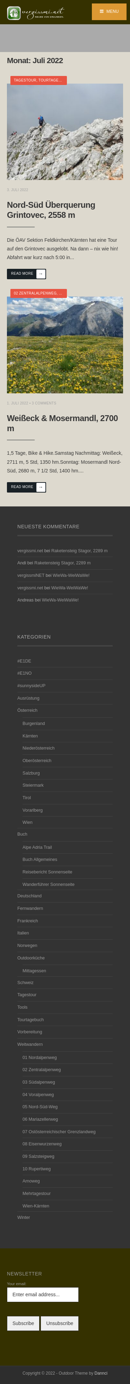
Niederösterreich (38, 748)
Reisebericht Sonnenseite (47, 872)
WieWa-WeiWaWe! (71, 575)
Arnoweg (31, 1181)
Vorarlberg (33, 810)
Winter (23, 1217)
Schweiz (25, 982)
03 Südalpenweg (39, 1082)
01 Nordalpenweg (40, 1057)
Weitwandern (30, 1044)
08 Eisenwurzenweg (42, 1144)
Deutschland (29, 896)
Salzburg (31, 773)
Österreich (27, 710)
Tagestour (25, 80)
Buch (22, 834)
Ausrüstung (28, 698)
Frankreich (27, 921)
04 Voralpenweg (38, 1094)
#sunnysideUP (31, 685)
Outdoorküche (31, 958)
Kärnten (30, 736)
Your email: (16, 1284)
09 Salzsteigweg (38, 1156)
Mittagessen (34, 970)
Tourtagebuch (53, 80)
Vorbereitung (29, 1032)
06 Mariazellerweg (40, 1119)
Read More (28, 274)
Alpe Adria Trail (37, 847)
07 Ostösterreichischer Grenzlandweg (59, 1131)
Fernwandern (30, 908)
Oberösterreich (37, 760)
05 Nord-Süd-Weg (40, 1106)
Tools (22, 1007)
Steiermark (33, 785)
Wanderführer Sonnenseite (49, 884)
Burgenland (34, 723)
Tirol (27, 797)
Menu (109, 11)
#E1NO (24, 673)
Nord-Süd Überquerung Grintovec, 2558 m (51, 210)
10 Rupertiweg (37, 1169)
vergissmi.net (30, 550)
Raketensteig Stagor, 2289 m (79, 550)
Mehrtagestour (37, 1193)
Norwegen (27, 945)
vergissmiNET (30, 575)
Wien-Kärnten (36, 1206)
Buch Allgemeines (40, 859)
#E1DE (24, 661)
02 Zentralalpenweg (35, 293)
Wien (28, 822)
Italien (23, 933)
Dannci (101, 1373)
